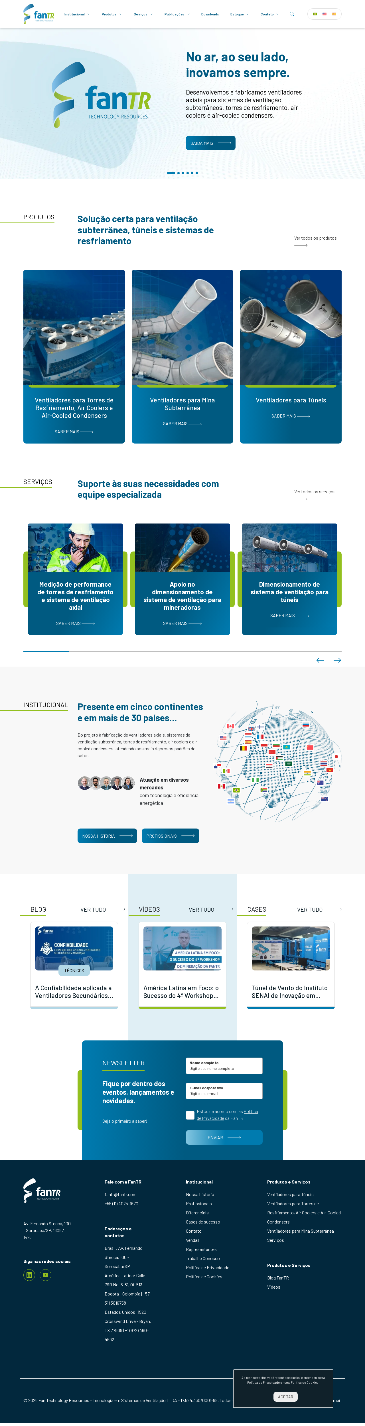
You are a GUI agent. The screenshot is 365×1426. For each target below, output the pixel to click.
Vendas (193, 1240)
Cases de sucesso (203, 1221)
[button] (171, 173)
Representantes (201, 1249)
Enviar (224, 1137)
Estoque (239, 14)
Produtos (112, 14)
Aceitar (285, 1396)
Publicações (177, 14)
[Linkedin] (29, 1275)
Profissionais (170, 836)
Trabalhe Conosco (203, 1258)
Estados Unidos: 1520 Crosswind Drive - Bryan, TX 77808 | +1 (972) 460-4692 (128, 1325)
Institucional (77, 14)
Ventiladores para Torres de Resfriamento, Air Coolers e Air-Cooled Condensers (304, 1212)
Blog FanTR (278, 1277)
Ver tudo (102, 909)
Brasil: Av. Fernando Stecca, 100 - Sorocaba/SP (124, 1257)
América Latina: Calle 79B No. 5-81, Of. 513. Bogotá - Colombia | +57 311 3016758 (127, 1289)
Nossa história (107, 836)
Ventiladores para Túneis (290, 1194)
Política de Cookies (204, 1276)
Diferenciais (197, 1212)
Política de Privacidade (207, 1267)
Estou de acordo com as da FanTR (227, 1114)
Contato (270, 14)
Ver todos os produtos (315, 240)
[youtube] (45, 1275)
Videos (273, 1286)
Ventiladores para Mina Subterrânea (300, 1231)
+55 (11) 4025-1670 (121, 1203)
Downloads (210, 14)
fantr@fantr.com (121, 1194)
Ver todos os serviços (315, 494)
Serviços (143, 14)
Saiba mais (210, 143)
